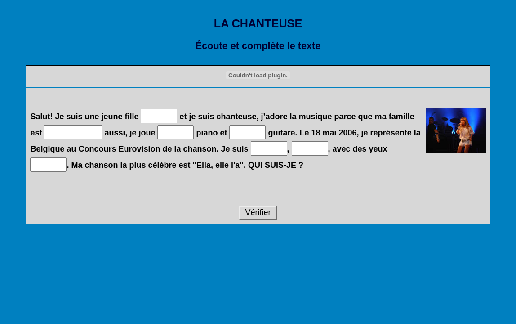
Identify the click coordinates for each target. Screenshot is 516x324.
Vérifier (258, 212)
